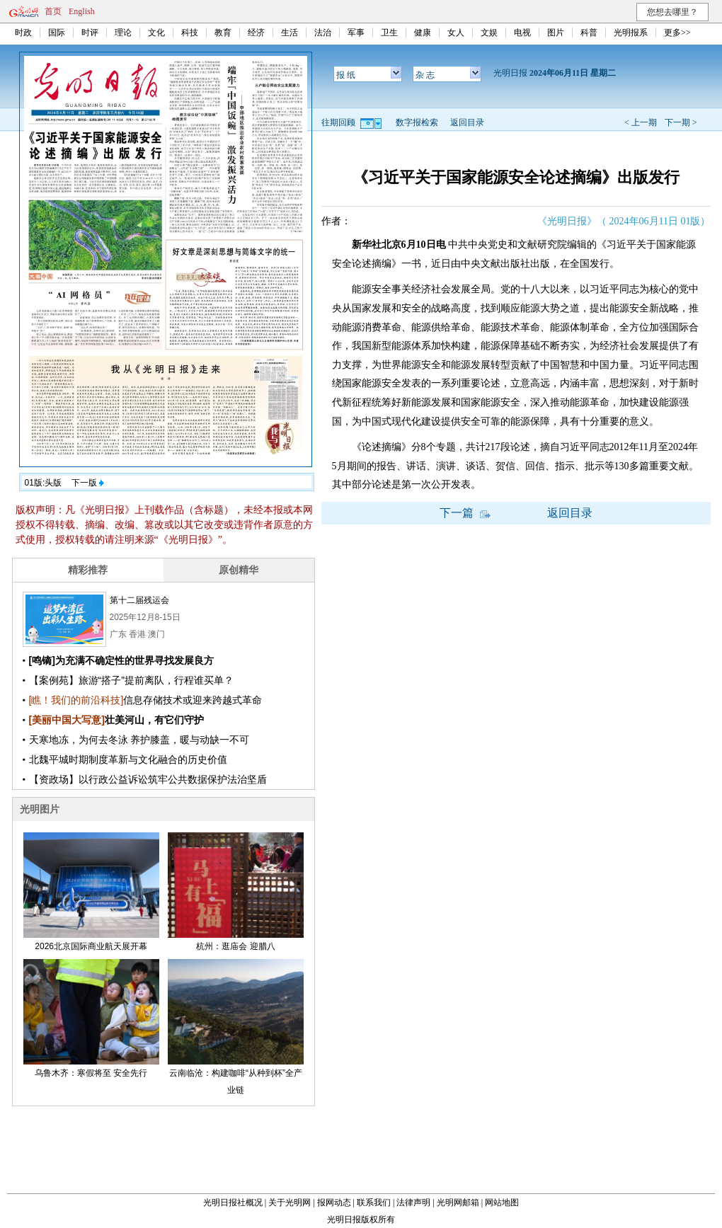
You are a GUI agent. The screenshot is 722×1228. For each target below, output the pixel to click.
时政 (23, 33)
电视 (522, 33)
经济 (256, 33)
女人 (455, 33)
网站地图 (502, 1202)
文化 (156, 33)
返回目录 (467, 122)
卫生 (389, 33)
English (82, 11)
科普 (588, 33)
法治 (322, 33)
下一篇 (465, 513)
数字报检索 (417, 122)
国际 (56, 33)
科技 (189, 33)
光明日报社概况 (233, 1202)
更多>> (677, 33)
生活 (289, 33)
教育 (222, 33)
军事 (356, 33)
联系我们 (374, 1202)
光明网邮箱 (458, 1202)
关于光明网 (289, 1202)
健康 (422, 33)
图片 (555, 33)
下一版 (87, 483)
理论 (123, 33)
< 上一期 (640, 122)
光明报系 (631, 33)
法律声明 (413, 1202)
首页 (53, 11)
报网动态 (334, 1202)
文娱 (489, 33)
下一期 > (681, 122)
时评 (89, 33)
